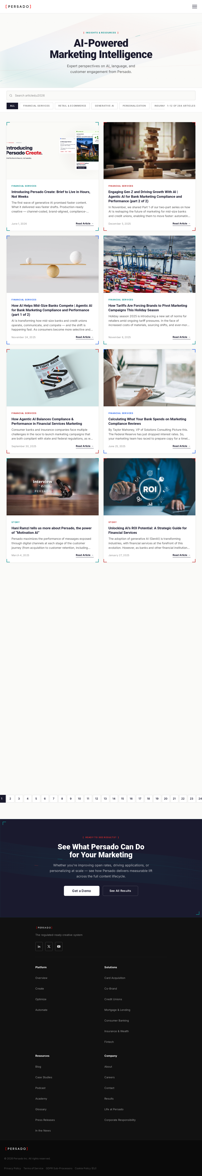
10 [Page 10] (79, 798)
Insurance (162, 105)
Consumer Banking (116, 1020)
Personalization (134, 105)
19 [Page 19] (157, 798)
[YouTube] (58, 946)
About (108, 1066)
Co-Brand (110, 988)
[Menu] (194, 6)
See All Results (120, 890)
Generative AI (104, 105)
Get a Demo (81, 891)
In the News (43, 1130)
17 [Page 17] (140, 798)
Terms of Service (33, 1168)
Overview (41, 977)
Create (39, 988)
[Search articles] (101, 95)
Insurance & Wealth (116, 1031)
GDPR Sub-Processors (59, 1168)
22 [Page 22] (183, 798)
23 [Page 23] (191, 798)
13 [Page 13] (105, 798)
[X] (49, 946)
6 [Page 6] (45, 798)
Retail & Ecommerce (72, 105)
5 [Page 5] (36, 798)
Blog (38, 1066)
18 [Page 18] (148, 798)
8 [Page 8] (62, 798)
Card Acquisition (114, 977)
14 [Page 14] (114, 798)
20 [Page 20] (166, 798)
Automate (41, 1009)
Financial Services (36, 105)
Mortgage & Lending (117, 1009)
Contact (109, 1088)
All (12, 105)
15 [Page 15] (122, 798)
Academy (41, 1098)
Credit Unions (113, 999)
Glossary (40, 1109)
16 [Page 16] (131, 798)
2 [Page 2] (10, 798)
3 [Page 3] (19, 798)
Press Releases (45, 1119)
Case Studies (43, 1077)
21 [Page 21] (174, 798)
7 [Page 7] (53, 798)
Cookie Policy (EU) (85, 1168)
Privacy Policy (12, 1168)
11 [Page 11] (88, 798)
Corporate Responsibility (120, 1119)
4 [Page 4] (28, 798)
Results (109, 1098)
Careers (109, 1077)
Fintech (109, 1041)
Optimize (40, 999)
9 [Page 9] (71, 798)
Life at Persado (114, 1109)
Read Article (85, 223)
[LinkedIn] (39, 946)
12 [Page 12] (96, 798)
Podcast (40, 1088)
